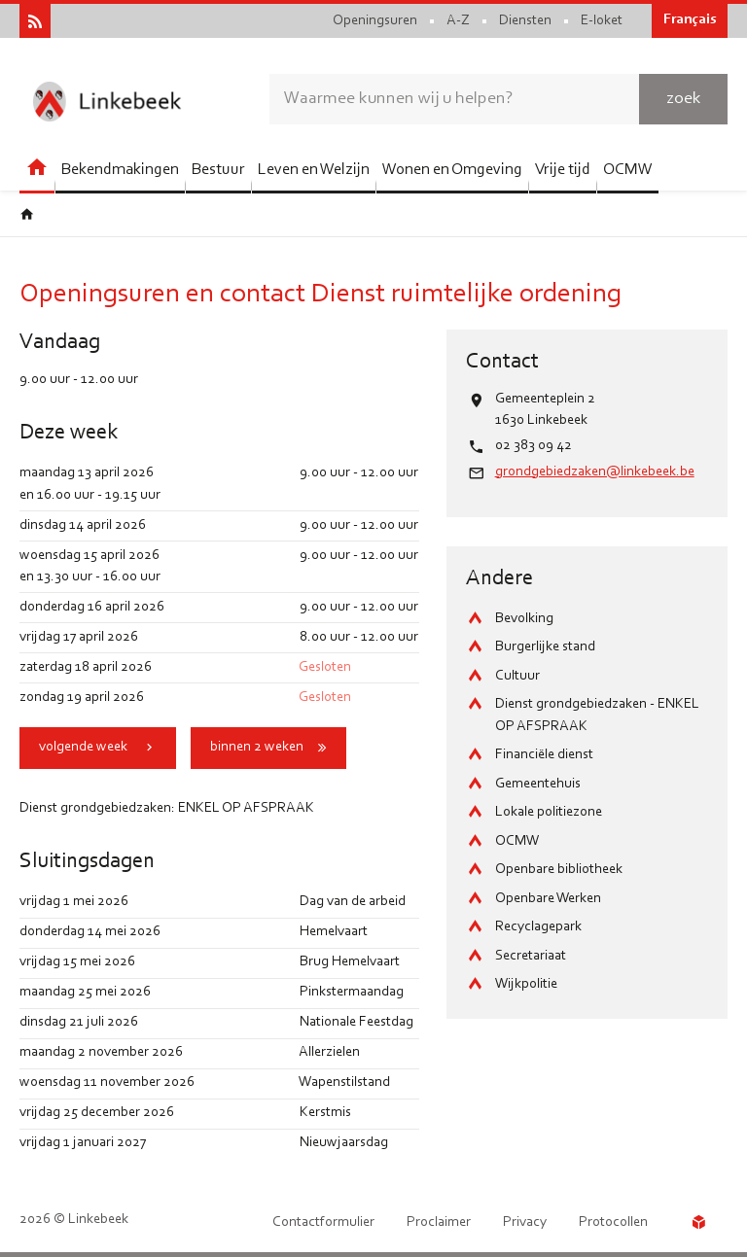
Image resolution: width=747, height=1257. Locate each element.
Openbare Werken (548, 898)
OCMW (517, 841)
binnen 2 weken (256, 747)
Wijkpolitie (526, 984)
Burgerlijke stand (545, 647)
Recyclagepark (538, 927)
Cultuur (517, 676)
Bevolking (524, 618)
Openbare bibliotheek (558, 869)
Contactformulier (323, 1222)
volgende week (83, 747)
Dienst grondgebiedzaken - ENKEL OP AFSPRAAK (597, 715)
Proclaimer (439, 1222)
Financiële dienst (544, 755)
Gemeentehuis (538, 784)
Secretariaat (530, 956)
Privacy (525, 1222)
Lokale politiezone (548, 812)
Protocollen (613, 1222)
